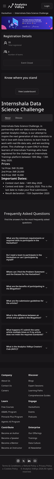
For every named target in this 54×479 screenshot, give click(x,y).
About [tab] (7, 117)
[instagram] (18, 460)
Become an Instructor (11, 448)
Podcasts (32, 416)
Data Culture (34, 443)
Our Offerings (35, 433)
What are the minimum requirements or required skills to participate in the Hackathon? (25, 240)
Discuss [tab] (18, 117)
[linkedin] (29, 460)
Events (31, 412)
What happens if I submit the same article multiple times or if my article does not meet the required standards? (24, 332)
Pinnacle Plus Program (12, 416)
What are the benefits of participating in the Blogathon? (25, 287)
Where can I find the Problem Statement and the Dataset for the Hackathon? (25, 272)
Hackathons (34, 407)
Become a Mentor (9, 443)
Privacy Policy (45, 465)
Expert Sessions (35, 385)
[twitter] (24, 460)
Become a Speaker (10, 438)
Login (47, 6)
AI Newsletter (34, 448)
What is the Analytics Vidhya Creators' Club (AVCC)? (24, 347)
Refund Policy (29, 465)
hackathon (6, 13)
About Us (5, 380)
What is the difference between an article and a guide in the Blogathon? (23, 316)
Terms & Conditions (11, 465)
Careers (5, 390)
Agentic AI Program (10, 421)
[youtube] (34, 460)
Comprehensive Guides (39, 395)
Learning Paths (35, 390)
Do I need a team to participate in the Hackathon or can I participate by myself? (24, 257)
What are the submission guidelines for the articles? (24, 301)
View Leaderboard (27, 91)
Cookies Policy (11, 468)
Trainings (32, 438)
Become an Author (10, 433)
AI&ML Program (9, 412)
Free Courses (7, 407)
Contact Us (6, 385)
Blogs (31, 380)
